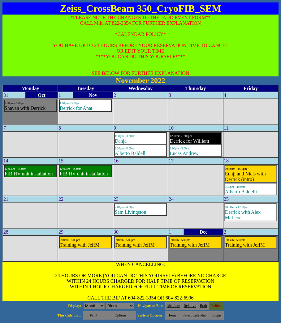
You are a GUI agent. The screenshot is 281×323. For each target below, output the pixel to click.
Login (216, 315)
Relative (190, 306)
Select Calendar (194, 315)
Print (93, 315)
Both (203, 306)
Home (171, 315)
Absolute (173, 306)
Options (120, 315)
